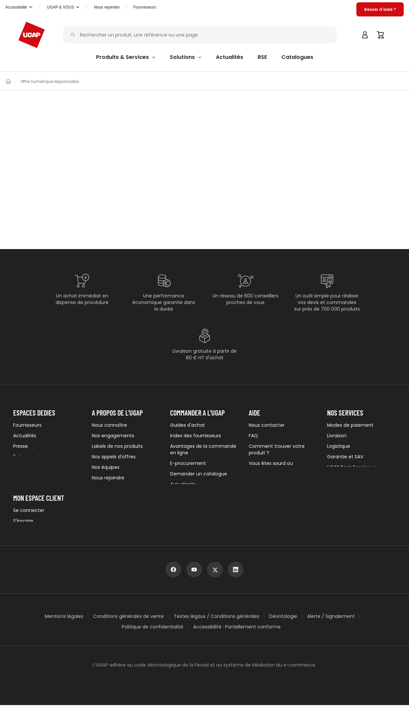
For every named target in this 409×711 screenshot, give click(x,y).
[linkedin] (235, 575)
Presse (20, 446)
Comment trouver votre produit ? (277, 449)
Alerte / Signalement (331, 622)
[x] (215, 575)
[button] (21, 7)
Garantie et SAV (345, 456)
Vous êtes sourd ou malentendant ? (271, 466)
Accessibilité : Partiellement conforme (237, 632)
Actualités (24, 435)
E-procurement (188, 463)
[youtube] (194, 575)
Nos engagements (113, 435)
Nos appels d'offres (114, 456)
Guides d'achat (187, 425)
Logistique (338, 446)
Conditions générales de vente (128, 622)
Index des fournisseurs (195, 435)
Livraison (336, 435)
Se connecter (28, 514)
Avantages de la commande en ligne (203, 449)
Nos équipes (105, 467)
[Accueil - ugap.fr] (31, 35)
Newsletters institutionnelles (45, 467)
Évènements (27, 456)
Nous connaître (109, 425)
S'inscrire (23, 524)
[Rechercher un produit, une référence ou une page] (202, 35)
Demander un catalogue (198, 473)
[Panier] (380, 34)
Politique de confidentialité (152, 632)
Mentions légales (64, 622)
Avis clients (182, 484)
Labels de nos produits (117, 446)
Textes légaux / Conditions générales (216, 622)
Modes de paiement (350, 425)
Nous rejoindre (108, 477)
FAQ (253, 435)
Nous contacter (267, 425)
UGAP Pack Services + (351, 467)
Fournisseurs (152, 7)
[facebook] (173, 575)
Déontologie (283, 622)
